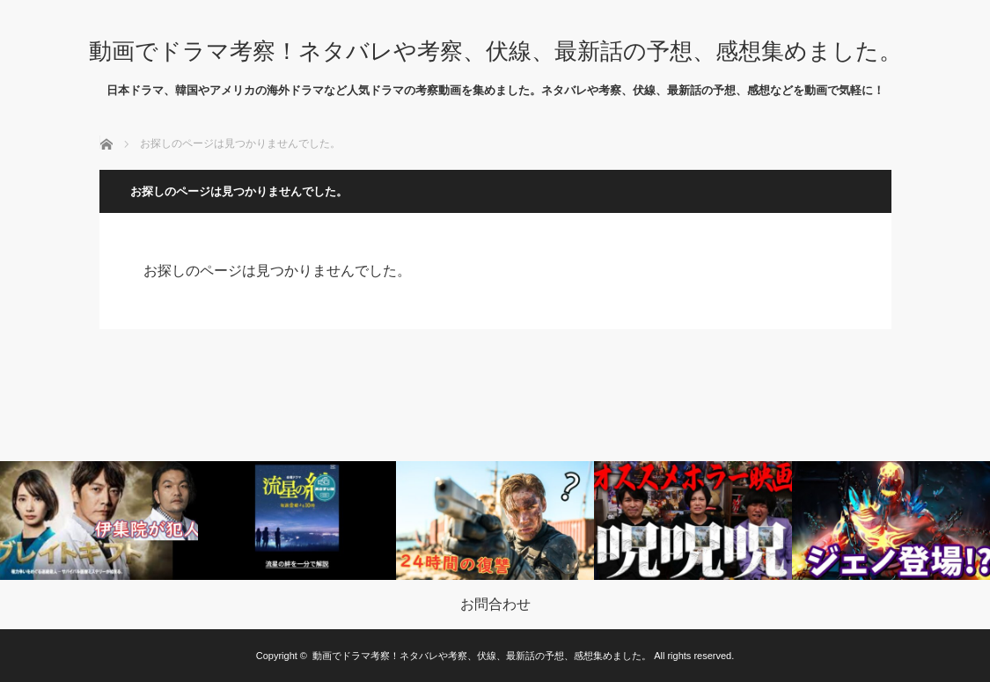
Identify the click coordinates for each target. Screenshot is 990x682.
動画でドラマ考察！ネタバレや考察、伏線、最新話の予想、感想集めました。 (495, 51)
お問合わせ (495, 605)
